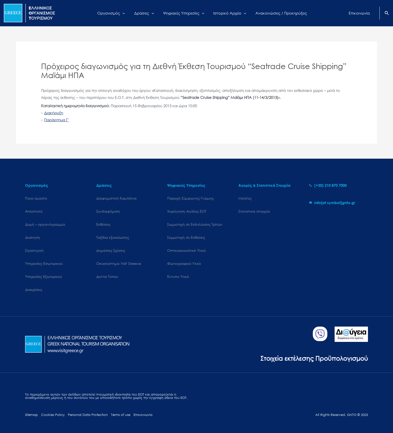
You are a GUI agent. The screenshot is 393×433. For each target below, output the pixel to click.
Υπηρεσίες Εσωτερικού (44, 263)
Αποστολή (34, 211)
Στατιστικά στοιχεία (254, 211)
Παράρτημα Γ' (56, 119)
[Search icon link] (387, 13)
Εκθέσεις (103, 224)
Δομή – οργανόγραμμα (45, 224)
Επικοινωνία (143, 415)
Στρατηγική (34, 250)
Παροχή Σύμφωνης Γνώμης (190, 198)
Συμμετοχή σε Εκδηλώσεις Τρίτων (195, 224)
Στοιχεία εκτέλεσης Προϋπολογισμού (314, 358)
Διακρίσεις (33, 289)
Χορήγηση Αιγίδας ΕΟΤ (186, 211)
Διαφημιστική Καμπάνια (116, 198)
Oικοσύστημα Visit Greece (118, 263)
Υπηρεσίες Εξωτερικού (43, 276)
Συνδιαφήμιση (108, 211)
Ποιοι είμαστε (36, 198)
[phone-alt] (328, 185)
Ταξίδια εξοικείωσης (112, 237)
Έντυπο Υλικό (178, 276)
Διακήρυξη (53, 112)
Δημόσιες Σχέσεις (110, 250)
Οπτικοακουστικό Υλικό (186, 250)
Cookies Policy (53, 415)
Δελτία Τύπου (107, 276)
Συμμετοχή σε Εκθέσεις (186, 237)
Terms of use (120, 415)
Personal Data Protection (88, 415)
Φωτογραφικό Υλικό (184, 263)
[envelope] (332, 202)
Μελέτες (245, 198)
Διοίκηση (32, 237)
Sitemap (31, 415)
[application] (126, 13)
